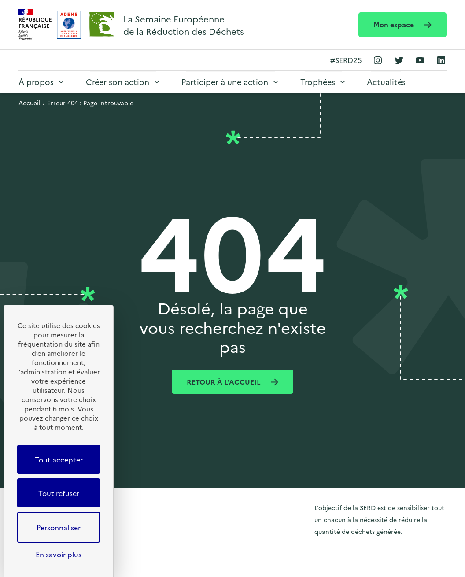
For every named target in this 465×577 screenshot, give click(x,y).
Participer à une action (224, 81)
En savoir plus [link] (58, 554)
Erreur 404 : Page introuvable (90, 102)
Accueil (29, 102)
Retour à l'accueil (224, 381)
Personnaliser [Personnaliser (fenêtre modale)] (59, 527)
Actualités (386, 81)
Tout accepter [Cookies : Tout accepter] (59, 459)
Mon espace (394, 24)
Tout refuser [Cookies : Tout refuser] (58, 493)
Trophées (317, 81)
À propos (36, 81)
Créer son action (117, 81)
